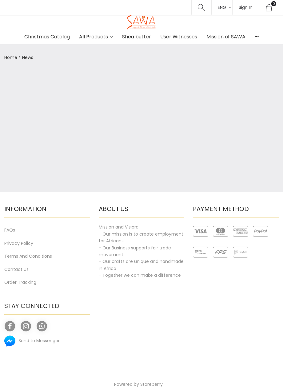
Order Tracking (20, 282)
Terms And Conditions (28, 256)
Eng (222, 7)
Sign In (246, 7)
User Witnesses (178, 36)
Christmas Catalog (47, 36)
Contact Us (16, 269)
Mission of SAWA (225, 36)
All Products (93, 36)
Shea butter (136, 36)
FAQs (9, 230)
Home (10, 57)
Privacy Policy (18, 243)
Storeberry (151, 384)
